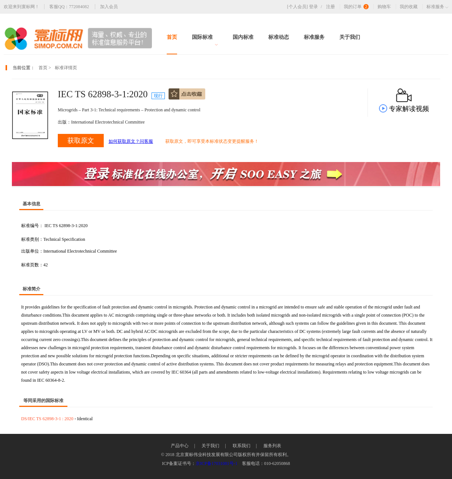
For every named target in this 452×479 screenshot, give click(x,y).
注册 (330, 6)
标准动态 (278, 37)
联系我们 (241, 445)
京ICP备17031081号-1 (216, 463)
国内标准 (243, 37)
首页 (172, 37)
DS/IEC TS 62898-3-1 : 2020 (47, 418)
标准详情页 (66, 67)
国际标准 (205, 40)
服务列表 (272, 445)
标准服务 (314, 37)
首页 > (45, 67)
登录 (317, 6)
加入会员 (109, 6)
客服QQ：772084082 (69, 6)
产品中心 (180, 445)
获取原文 (80, 140)
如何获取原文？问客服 (131, 141)
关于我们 (349, 37)
